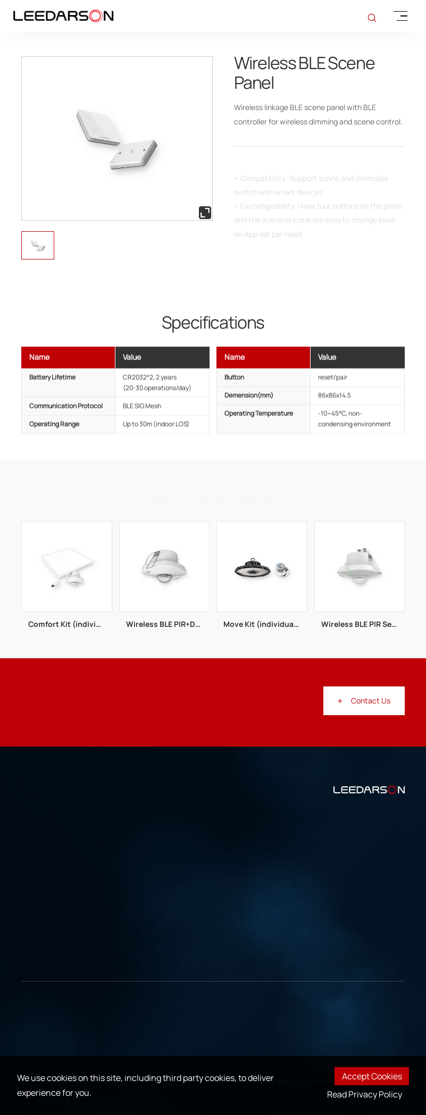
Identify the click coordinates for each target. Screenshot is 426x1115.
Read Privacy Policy (364, 1094)
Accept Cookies (372, 1076)
